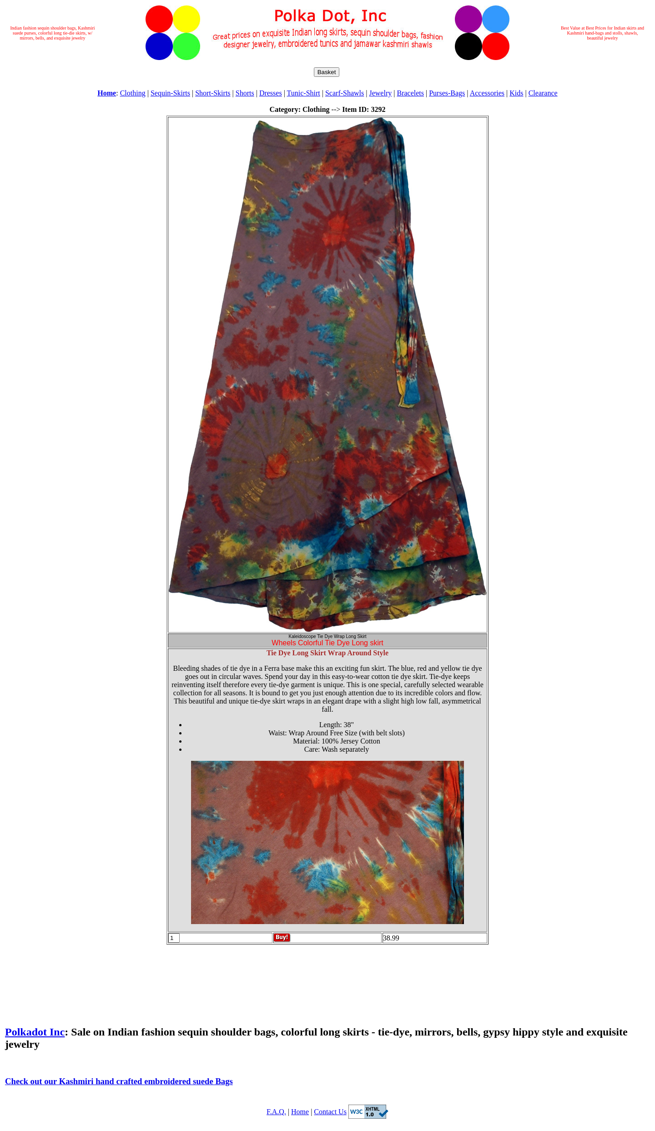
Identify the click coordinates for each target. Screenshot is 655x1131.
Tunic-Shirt (303, 93)
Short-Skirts (212, 93)
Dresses (270, 93)
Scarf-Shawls (344, 93)
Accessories (487, 93)
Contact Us (330, 1112)
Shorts (245, 93)
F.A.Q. (276, 1112)
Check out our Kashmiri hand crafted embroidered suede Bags (119, 1081)
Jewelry (380, 93)
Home (300, 1112)
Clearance (543, 93)
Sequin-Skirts (170, 93)
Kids (516, 93)
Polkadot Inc (35, 1032)
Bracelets (410, 93)
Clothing (133, 93)
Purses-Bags (447, 93)
